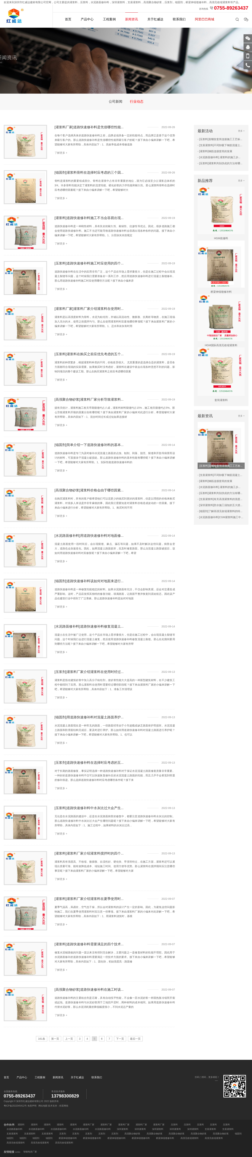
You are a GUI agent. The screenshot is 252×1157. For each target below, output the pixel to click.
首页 (68, 19)
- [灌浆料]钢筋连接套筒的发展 (215, 151)
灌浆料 (21, 1125)
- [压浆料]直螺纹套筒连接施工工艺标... (220, 139)
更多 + (241, 131)
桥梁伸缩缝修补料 (68, 1138)
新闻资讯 (131, 19)
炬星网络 (63, 1105)
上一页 (69, 1038)
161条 (41, 1038)
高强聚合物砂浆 (132, 1134)
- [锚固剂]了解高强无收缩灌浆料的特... (220, 511)
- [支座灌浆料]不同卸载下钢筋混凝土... (220, 145)
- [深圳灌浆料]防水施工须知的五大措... (220, 505)
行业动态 (136, 101)
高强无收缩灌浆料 (189, 1138)
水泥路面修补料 (14, 1129)
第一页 (55, 1038)
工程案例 (109, 19)
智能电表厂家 (30, 1152)
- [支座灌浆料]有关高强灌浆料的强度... (220, 499)
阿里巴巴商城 (204, 19)
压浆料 (174, 1125)
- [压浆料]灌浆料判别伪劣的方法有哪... (220, 163)
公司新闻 (115, 101)
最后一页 (135, 1038)
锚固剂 (238, 1134)
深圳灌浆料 (122, 1129)
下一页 (120, 1038)
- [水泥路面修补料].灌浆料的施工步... (219, 157)
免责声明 (32, 1105)
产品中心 (87, 19)
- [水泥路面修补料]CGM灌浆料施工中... (220, 517)
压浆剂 (62, 1134)
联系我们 (179, 19)
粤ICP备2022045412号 (15, 1105)
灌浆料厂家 (88, 1125)
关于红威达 (155, 19)
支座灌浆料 (210, 1129)
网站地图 (42, 1105)
